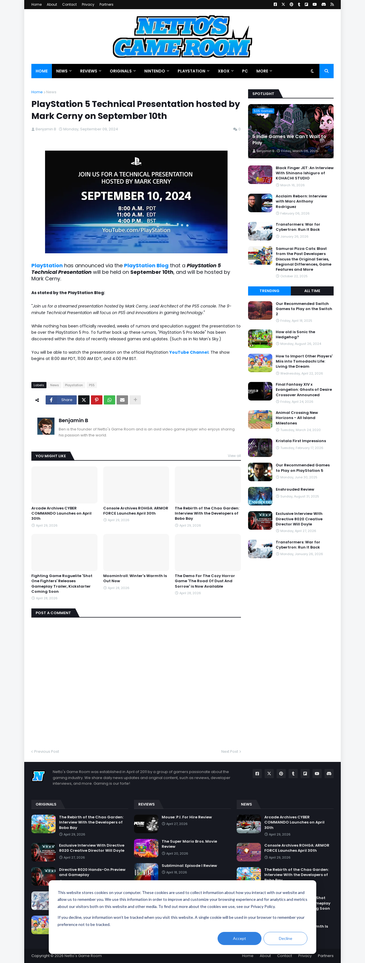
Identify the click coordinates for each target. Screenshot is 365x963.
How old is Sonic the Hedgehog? (295, 334)
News (51, 92)
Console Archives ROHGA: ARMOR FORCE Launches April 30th (135, 511)
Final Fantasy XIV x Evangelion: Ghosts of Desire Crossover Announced (304, 389)
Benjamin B (73, 420)
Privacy (88, 4)
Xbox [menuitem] (224, 71)
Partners (106, 4)
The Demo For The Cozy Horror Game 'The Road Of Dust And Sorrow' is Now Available (205, 581)
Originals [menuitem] (121, 71)
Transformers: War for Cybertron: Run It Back (298, 227)
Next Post (229, 751)
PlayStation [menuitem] (191, 71)
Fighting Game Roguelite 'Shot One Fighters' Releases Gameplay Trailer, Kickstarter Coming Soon (61, 583)
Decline (285, 938)
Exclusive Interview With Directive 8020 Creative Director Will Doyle (299, 519)
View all (234, 455)
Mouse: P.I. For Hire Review (187, 817)
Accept (239, 938)
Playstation (74, 385)
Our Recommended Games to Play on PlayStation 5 (303, 468)
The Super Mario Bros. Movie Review (189, 844)
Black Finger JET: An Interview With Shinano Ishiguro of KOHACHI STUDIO (305, 173)
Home (36, 4)
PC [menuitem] (245, 71)
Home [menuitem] (42, 71)
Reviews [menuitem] (88, 71)
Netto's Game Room (83, 955)
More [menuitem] (262, 71)
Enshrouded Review (295, 489)
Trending (269, 291)
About (52, 4)
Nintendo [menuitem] (154, 71)
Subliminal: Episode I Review (189, 865)
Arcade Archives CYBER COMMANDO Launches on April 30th (61, 513)
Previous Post (46, 751)
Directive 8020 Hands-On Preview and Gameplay (92, 872)
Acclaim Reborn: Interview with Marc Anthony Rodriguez (301, 201)
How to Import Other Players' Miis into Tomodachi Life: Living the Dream (304, 361)
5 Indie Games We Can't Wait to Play (289, 139)
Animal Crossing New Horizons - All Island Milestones (297, 418)
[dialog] (182, 917)
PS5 (92, 385)
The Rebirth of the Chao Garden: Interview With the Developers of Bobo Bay (207, 513)
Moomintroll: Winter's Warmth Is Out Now (135, 578)
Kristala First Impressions (301, 441)
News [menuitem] (62, 71)
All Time (312, 291)
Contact (69, 4)
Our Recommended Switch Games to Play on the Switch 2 (304, 309)
